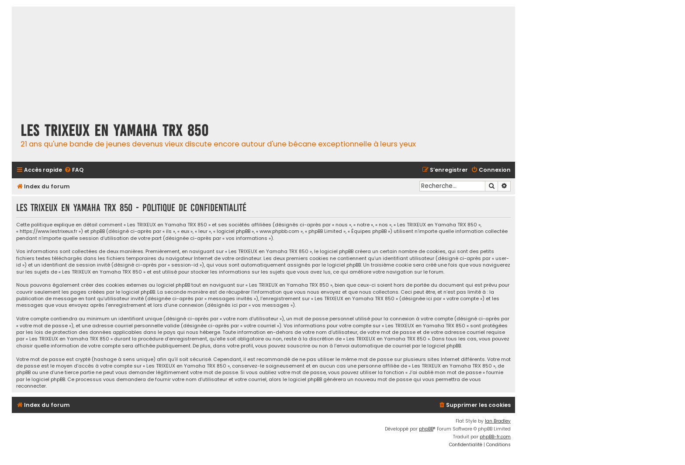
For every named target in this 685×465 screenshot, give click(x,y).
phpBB (426, 429)
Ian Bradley (498, 421)
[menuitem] (73, 170)
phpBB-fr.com (495, 437)
